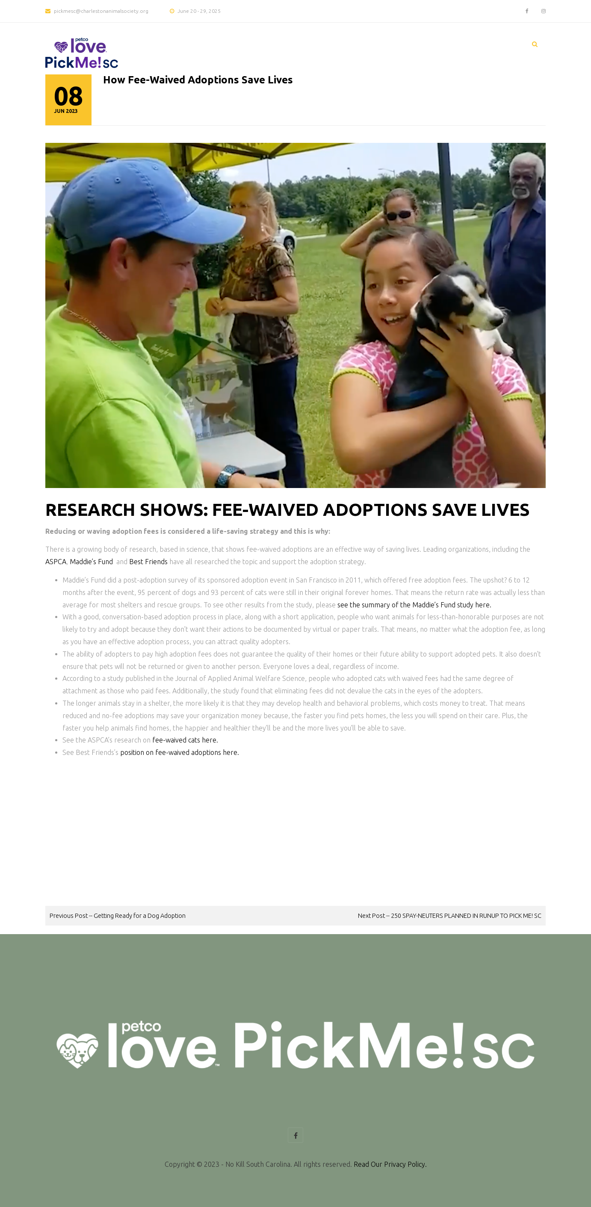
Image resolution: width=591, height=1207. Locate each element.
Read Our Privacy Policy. (390, 1164)
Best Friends (148, 561)
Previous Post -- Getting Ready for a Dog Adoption (118, 915)
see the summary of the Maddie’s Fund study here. (414, 605)
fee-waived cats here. (185, 740)
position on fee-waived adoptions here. (179, 752)
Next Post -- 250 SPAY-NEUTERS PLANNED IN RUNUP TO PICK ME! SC (449, 915)
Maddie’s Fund (91, 561)
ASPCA (55, 561)
